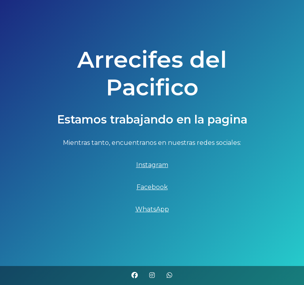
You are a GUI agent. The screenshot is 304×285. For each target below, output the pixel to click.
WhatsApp (152, 209)
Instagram (152, 165)
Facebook (152, 187)
